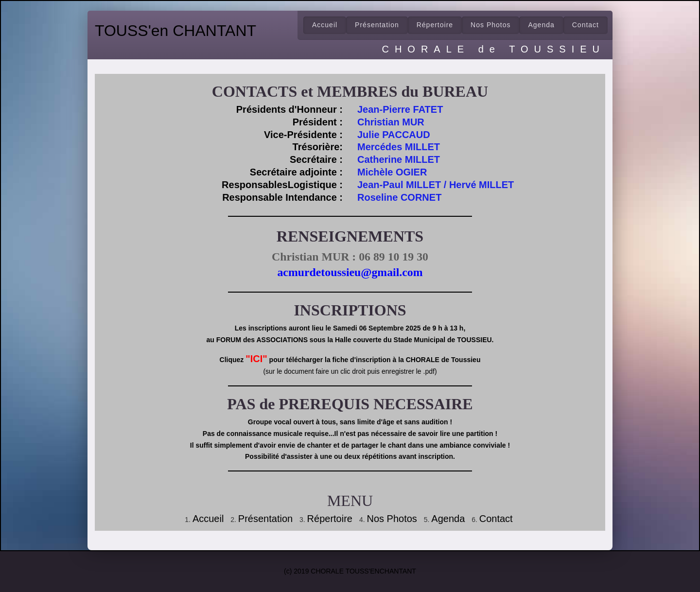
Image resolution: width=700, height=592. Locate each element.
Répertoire (329, 518)
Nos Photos (490, 25)
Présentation (377, 25)
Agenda (541, 25)
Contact (496, 518)
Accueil (324, 25)
